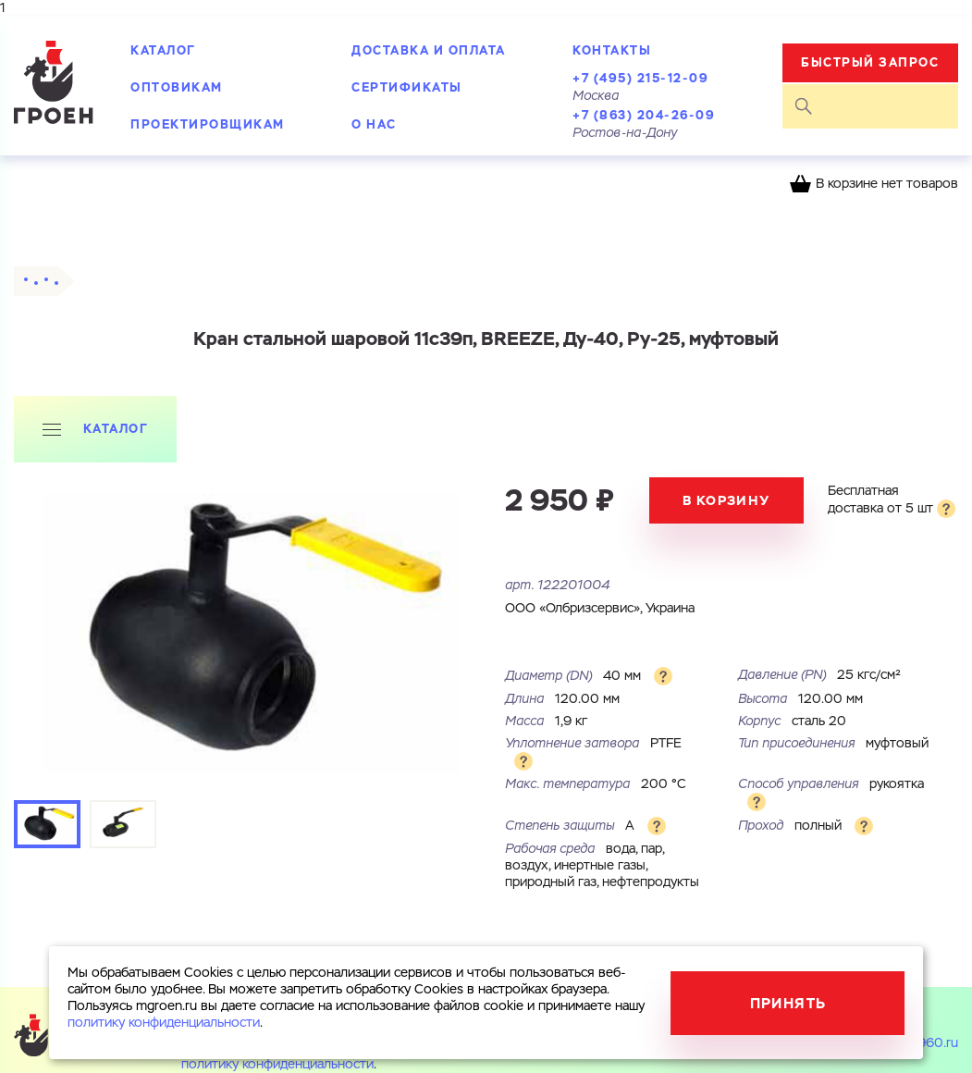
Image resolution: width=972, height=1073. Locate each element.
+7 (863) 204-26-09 (643, 115)
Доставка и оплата (428, 50)
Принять (788, 1003)
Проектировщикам (207, 124)
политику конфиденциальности (277, 1064)
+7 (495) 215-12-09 (640, 78)
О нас (374, 124)
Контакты (611, 50)
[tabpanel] (250, 633)
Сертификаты (406, 87)
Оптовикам (176, 87)
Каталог (163, 50)
